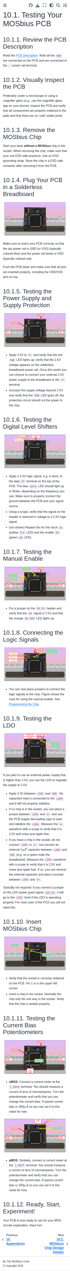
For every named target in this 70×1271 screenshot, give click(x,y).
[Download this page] (37, 5)
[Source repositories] (30, 5)
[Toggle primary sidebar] (4, 5)
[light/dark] (51, 5)
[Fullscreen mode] (44, 5)
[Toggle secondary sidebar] (65, 5)
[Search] (58, 5)
